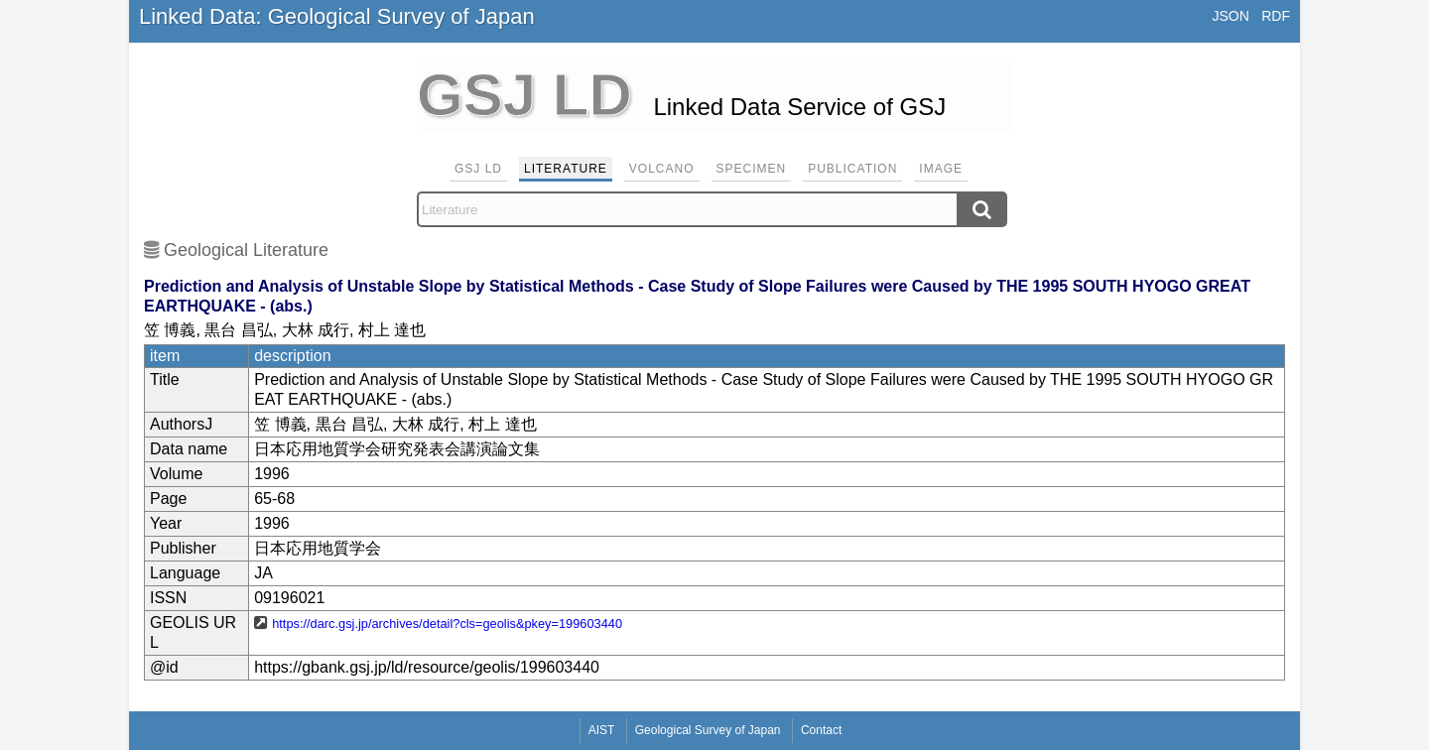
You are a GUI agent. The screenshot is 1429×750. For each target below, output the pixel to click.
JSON (1230, 16)
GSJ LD (478, 169)
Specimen (751, 169)
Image (941, 169)
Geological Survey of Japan (708, 730)
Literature (565, 169)
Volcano (662, 169)
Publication (852, 169)
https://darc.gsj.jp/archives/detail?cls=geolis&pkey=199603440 (447, 623)
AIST (601, 730)
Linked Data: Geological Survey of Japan (337, 16)
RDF (1275, 16)
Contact (821, 730)
